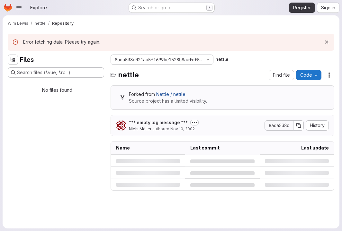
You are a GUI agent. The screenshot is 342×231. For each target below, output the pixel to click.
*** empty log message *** (158, 122)
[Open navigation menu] (19, 8)
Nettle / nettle (170, 94)
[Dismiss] (326, 42)
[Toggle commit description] (194, 122)
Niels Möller (140, 128)
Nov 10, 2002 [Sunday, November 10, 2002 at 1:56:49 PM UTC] (182, 128)
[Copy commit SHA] (298, 125)
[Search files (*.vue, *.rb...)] (56, 72)
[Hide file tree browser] (13, 60)
